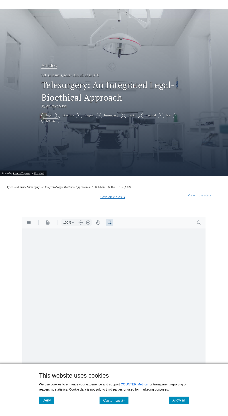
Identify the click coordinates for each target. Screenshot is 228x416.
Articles (49, 65)
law (168, 115)
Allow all (180, 400)
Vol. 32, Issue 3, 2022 (55, 75)
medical (151, 115)
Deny (48, 400)
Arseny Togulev (21, 173)
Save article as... (112, 197)
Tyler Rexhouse (54, 106)
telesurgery (111, 115)
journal (50, 120)
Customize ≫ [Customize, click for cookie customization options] (115, 400)
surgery (89, 115)
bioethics (68, 115)
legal (49, 115)
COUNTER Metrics (134, 384)
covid (132, 115)
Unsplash (39, 173)
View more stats (199, 195)
